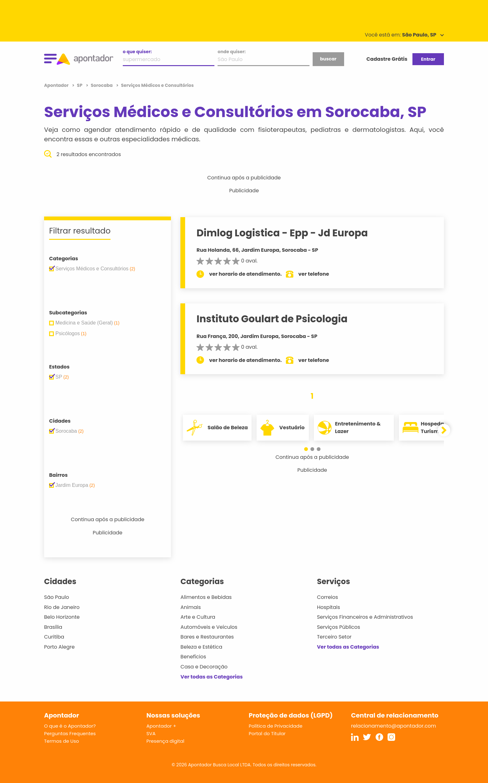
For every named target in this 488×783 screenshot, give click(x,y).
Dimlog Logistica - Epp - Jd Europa (282, 233)
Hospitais (328, 607)
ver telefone (313, 274)
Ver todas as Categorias (211, 676)
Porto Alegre (59, 647)
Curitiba (54, 636)
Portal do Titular (267, 733)
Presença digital (165, 741)
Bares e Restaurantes (207, 636)
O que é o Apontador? (70, 726)
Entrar (428, 59)
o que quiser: (137, 51)
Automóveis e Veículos (208, 627)
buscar (328, 59)
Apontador (57, 85)
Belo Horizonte (62, 617)
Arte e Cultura (197, 617)
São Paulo (56, 597)
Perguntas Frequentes (70, 733)
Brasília (53, 627)
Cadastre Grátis (386, 59)
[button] (306, 449)
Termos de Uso (61, 741)
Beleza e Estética (201, 647)
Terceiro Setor (334, 636)
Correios (327, 597)
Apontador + (161, 726)
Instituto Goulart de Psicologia (271, 319)
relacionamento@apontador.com (393, 725)
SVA (151, 733)
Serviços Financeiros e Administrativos (365, 617)
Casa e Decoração (204, 666)
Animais (190, 607)
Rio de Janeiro (62, 607)
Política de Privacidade (276, 726)
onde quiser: (232, 51)
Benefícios (193, 656)
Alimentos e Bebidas (206, 597)
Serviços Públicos (338, 627)
